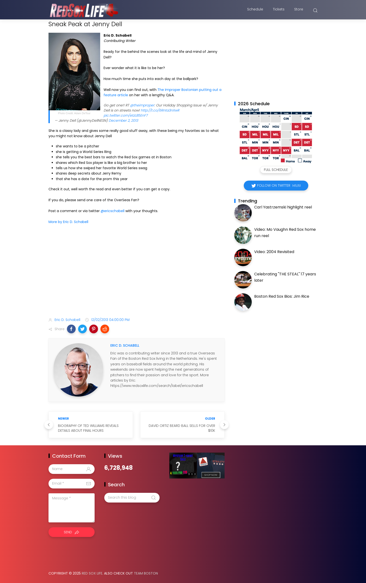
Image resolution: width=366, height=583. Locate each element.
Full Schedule (276, 169)
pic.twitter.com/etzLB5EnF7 (125, 115)
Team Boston (146, 573)
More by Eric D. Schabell (68, 221)
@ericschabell (112, 210)
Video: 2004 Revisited (274, 252)
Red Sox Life (92, 573)
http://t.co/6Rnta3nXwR (160, 110)
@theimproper (142, 105)
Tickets (279, 10)
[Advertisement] (137, 275)
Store (298, 10)
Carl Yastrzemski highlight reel (283, 207)
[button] (71, 329)
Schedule (255, 10)
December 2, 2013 (123, 120)
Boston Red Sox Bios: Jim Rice (281, 296)
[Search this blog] (132, 498)
